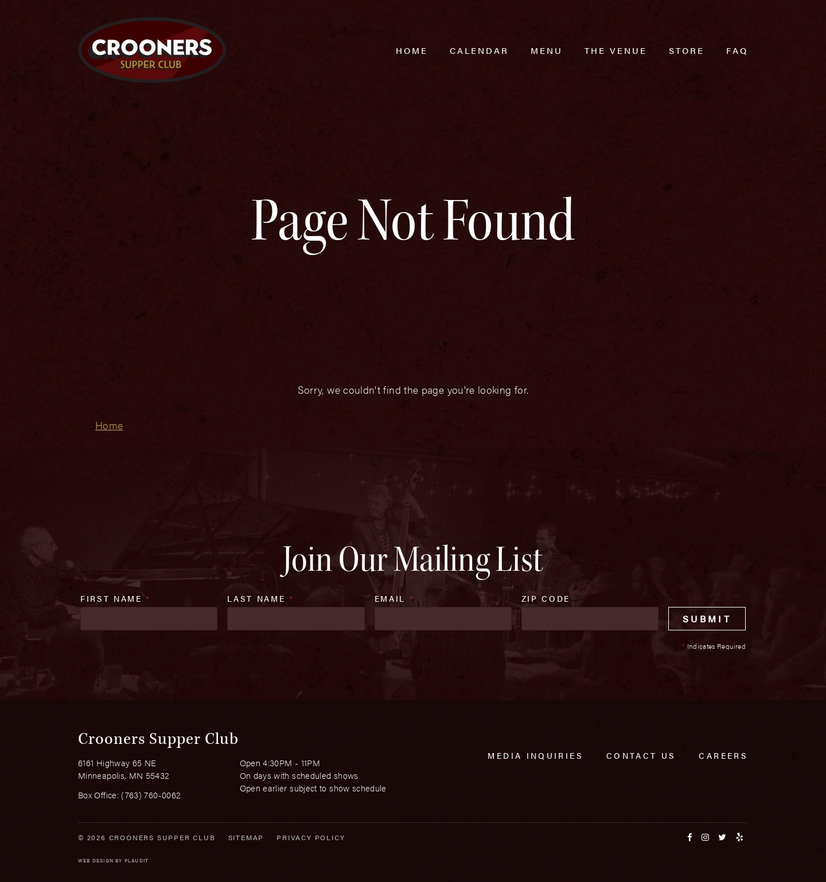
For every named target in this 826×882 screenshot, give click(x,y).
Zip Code (545, 598)
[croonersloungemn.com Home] (152, 50)
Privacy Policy (310, 837)
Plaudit (136, 860)
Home (109, 425)
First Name (115, 598)
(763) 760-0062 (151, 795)
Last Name (260, 598)
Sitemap (246, 837)
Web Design (96, 860)
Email (395, 598)
